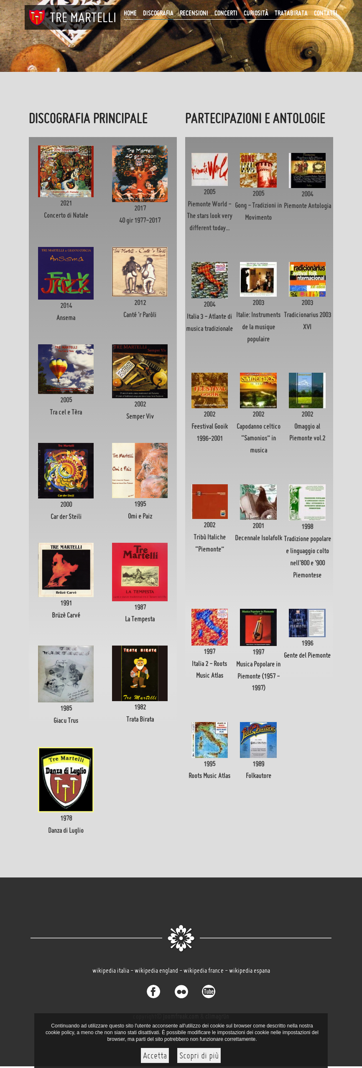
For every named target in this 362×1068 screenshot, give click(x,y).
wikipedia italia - (113, 970)
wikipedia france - (206, 970)
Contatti (325, 13)
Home (130, 13)
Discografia (158, 13)
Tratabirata (291, 13)
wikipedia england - (159, 970)
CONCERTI (225, 13)
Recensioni (194, 13)
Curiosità (256, 13)
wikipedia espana (249, 970)
